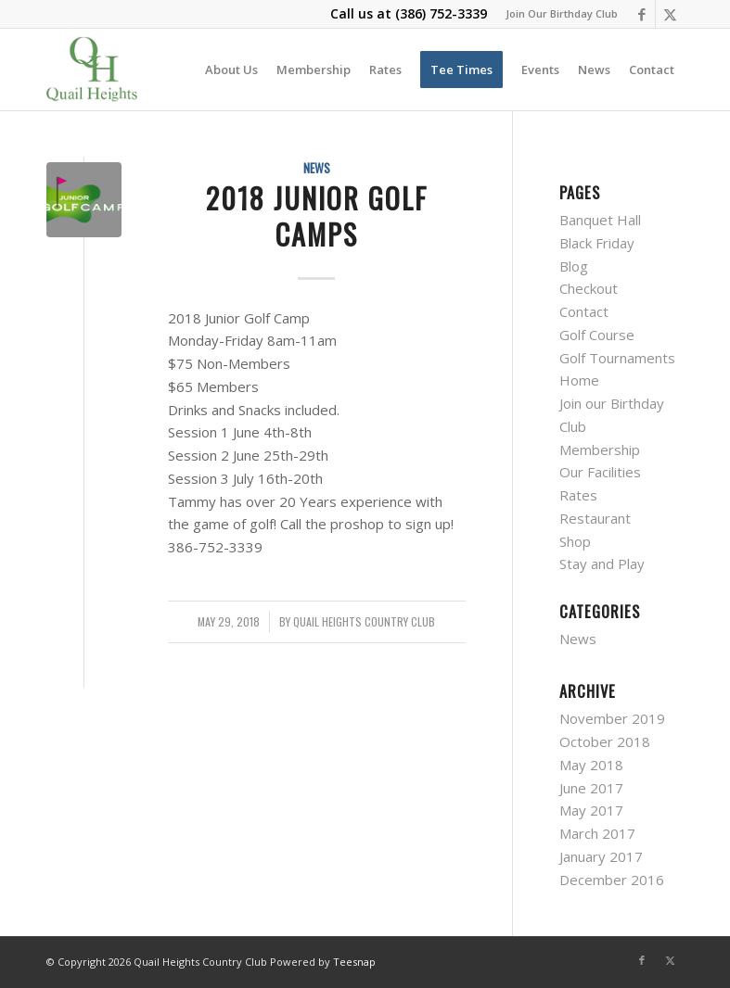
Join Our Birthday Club (562, 13)
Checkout (588, 288)
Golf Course (596, 334)
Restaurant (595, 518)
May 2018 (591, 764)
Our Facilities (600, 471)
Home (579, 380)
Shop (575, 541)
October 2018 (604, 741)
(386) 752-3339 (441, 13)
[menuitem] (557, 14)
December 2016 (611, 879)
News (316, 167)
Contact (583, 311)
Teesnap (354, 962)
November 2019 (612, 718)
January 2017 (601, 856)
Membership (599, 449)
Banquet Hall (600, 219)
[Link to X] (670, 14)
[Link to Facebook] (641, 14)
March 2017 (597, 833)
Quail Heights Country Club (364, 622)
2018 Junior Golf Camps (317, 216)
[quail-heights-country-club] (91, 69)
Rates (578, 495)
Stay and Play (602, 563)
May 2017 (591, 810)
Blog (573, 266)
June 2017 (591, 788)
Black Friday (596, 243)
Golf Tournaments (617, 357)
